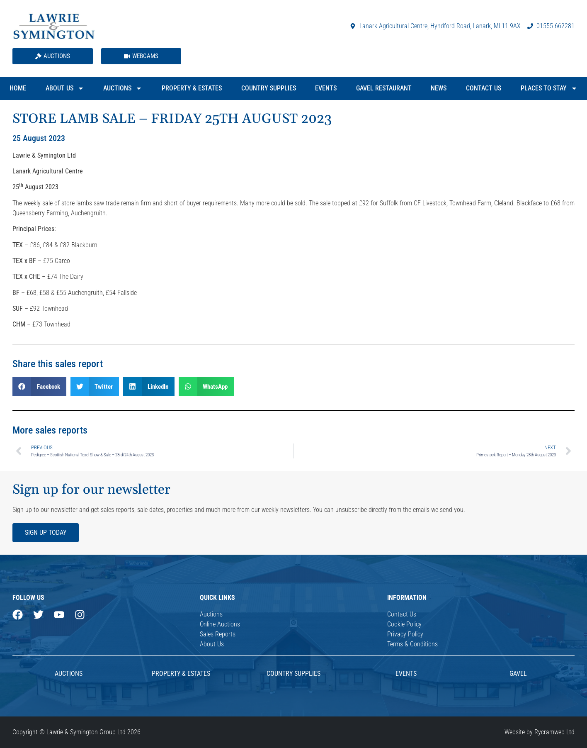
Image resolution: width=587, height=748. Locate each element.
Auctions (122, 88)
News (438, 88)
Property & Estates (192, 88)
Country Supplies (268, 88)
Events (326, 88)
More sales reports (49, 430)
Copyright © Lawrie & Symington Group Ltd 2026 (76, 732)
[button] (39, 386)
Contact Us (483, 88)
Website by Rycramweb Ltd (540, 732)
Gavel (518, 673)
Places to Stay (549, 88)
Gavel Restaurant (384, 88)
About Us (65, 88)
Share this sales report (57, 364)
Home (18, 88)
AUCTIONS (68, 673)
